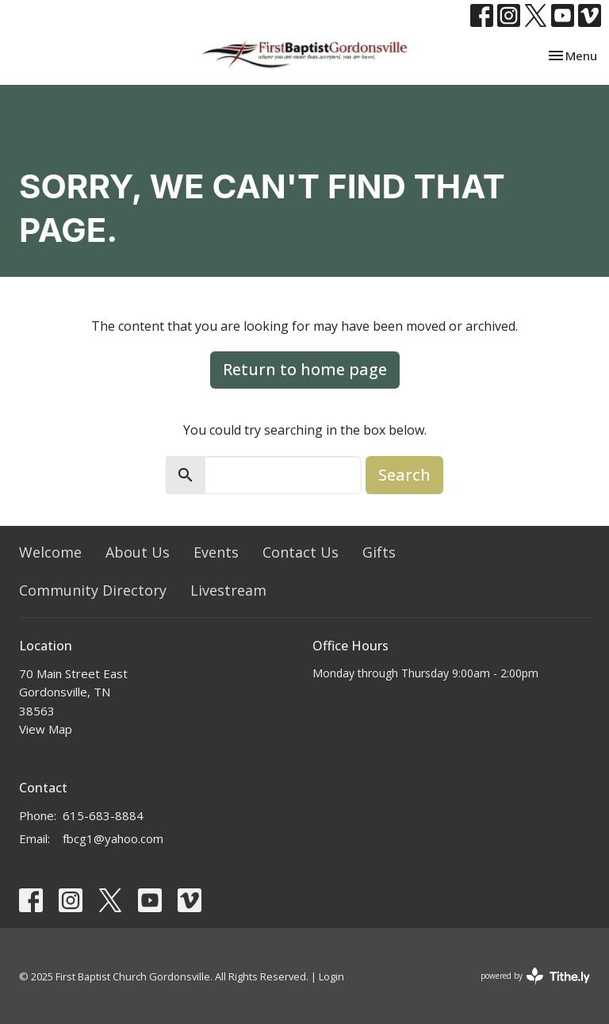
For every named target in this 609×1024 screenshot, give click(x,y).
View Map (45, 729)
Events (216, 552)
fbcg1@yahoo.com (113, 838)
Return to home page (305, 369)
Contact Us (300, 552)
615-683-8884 (103, 815)
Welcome (50, 552)
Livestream (228, 590)
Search (404, 474)
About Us (137, 552)
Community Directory (93, 590)
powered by (535, 976)
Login (331, 976)
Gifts (379, 552)
